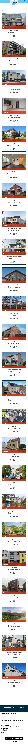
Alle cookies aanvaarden (14, 738)
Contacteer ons (14, 710)
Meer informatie (4, 722)
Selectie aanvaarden (14, 741)
